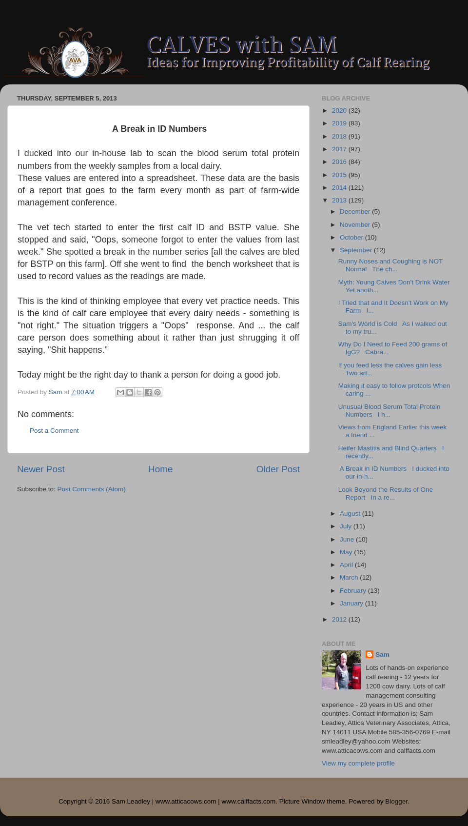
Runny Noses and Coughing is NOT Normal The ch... (390, 265)
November (356, 224)
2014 (340, 187)
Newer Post (41, 469)
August (351, 513)
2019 (340, 123)
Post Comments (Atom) (92, 489)
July (346, 526)
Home (160, 469)
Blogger (396, 801)
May (347, 552)
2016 (340, 161)
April (347, 564)
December (356, 211)
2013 (340, 200)
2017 (340, 149)
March (350, 577)
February (354, 590)
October (352, 237)
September (357, 250)
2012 (340, 619)
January (352, 603)
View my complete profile (358, 763)
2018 (340, 136)
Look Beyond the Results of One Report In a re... (385, 493)
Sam (382, 654)
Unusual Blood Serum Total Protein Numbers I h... (389, 410)
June (348, 539)
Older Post (278, 469)
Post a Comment (54, 430)
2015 (340, 175)
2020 (340, 110)
